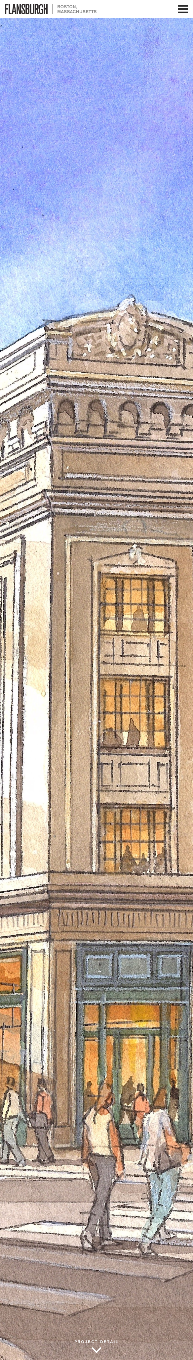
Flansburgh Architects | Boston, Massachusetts (50, 9)
